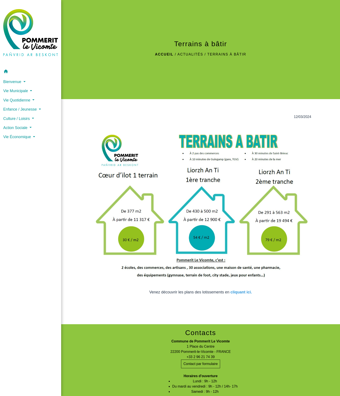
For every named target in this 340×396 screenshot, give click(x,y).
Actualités (190, 54)
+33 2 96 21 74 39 (200, 357)
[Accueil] (30, 33)
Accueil (164, 54)
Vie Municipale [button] (16, 91)
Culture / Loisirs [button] (17, 118)
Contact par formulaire (200, 364)
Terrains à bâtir (226, 54)
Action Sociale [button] (15, 128)
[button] (30, 72)
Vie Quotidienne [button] (17, 100)
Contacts (200, 333)
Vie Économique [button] (17, 137)
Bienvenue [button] (12, 82)
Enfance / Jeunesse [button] (20, 109)
